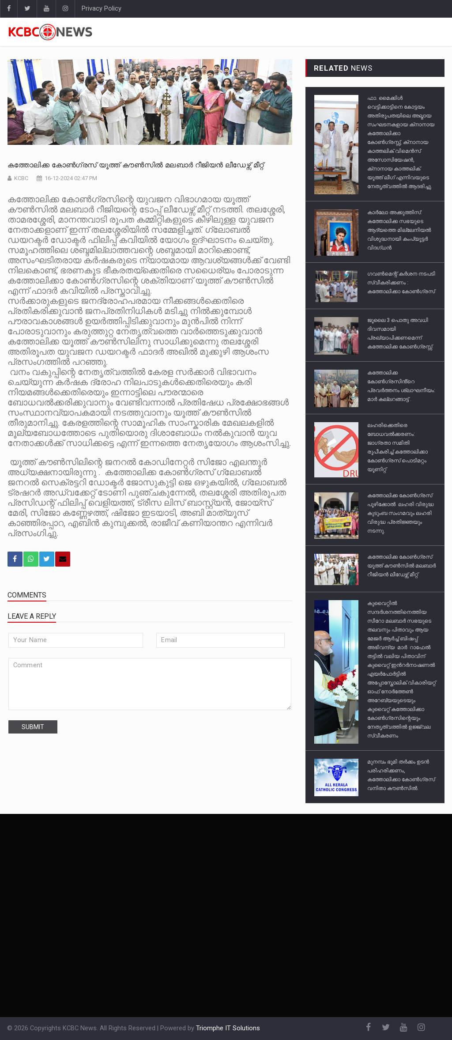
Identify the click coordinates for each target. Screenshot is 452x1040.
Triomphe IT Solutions (228, 1028)
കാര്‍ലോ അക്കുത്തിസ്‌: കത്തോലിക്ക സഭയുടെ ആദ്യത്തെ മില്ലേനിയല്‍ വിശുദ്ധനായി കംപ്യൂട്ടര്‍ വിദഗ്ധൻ (399, 230)
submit (33, 726)
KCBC (21, 178)
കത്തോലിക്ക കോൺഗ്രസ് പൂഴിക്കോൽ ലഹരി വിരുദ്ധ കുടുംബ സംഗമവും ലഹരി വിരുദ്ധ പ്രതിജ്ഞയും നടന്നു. (400, 513)
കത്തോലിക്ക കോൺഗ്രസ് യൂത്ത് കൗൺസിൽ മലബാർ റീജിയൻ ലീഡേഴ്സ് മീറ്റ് (136, 165)
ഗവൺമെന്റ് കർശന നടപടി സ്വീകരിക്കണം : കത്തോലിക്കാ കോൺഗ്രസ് (401, 283)
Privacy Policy (101, 8)
